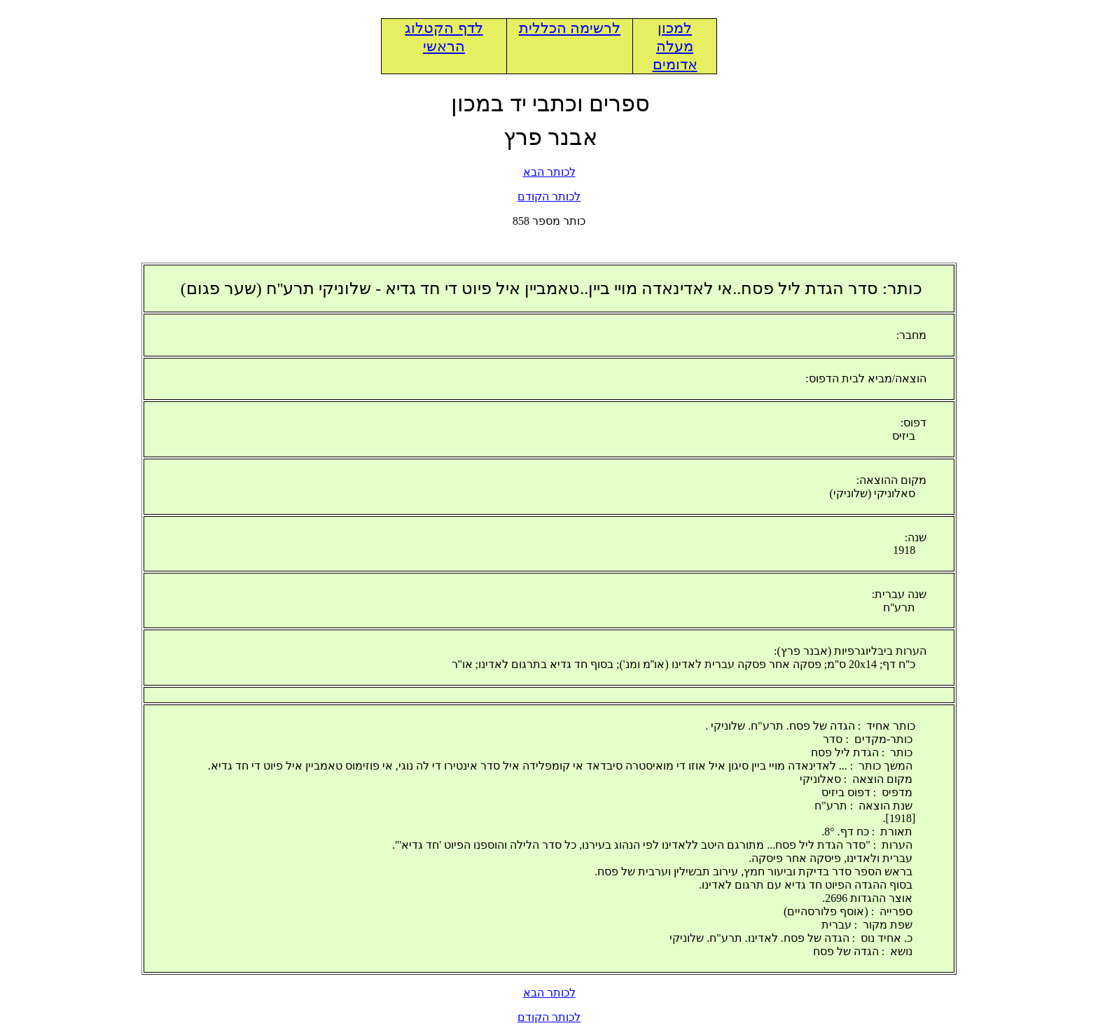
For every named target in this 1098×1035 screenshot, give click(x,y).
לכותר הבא (549, 172)
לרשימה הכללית (569, 28)
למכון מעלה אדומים (675, 46)
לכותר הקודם (549, 196)
